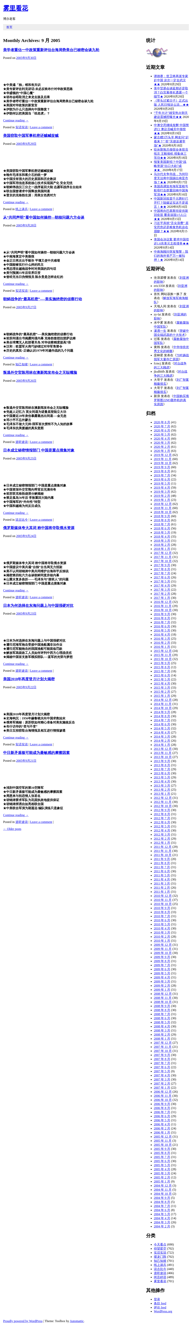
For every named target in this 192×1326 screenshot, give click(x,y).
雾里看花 (15, 8)
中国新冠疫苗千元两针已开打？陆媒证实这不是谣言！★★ (171, 202)
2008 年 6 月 (162, 1018)
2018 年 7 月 (162, 524)
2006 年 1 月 (162, 1132)
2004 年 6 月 (162, 1210)
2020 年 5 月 (162, 434)
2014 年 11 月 (163, 704)
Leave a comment (41, 127)
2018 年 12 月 (163, 504)
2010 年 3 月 (162, 932)
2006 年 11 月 (163, 1095)
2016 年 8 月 (162, 618)
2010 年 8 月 (162, 912)
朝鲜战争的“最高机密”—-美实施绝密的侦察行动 (42, 299)
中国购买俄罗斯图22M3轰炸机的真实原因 (171, 400)
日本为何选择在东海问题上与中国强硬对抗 (38, 606)
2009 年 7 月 (162, 965)
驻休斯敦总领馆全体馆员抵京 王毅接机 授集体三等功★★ (171, 153)
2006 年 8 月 (162, 1108)
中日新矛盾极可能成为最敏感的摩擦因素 (36, 753)
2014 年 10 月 (163, 708)
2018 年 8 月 (162, 520)
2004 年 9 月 (162, 1197)
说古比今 (21, 519)
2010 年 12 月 (163, 895)
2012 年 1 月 (162, 842)
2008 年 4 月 (162, 1026)
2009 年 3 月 (162, 981)
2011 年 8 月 (162, 863)
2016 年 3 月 (162, 638)
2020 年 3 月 (162, 442)
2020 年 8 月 (162, 422)
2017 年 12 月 (163, 553)
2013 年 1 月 (162, 793)
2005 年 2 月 (162, 1177)
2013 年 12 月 (163, 748)
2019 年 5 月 (162, 483)
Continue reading (16, 120)
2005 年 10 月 (163, 1144)
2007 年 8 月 (162, 1059)
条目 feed (160, 1303)
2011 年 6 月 (162, 871)
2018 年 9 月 (162, 516)
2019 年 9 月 (162, 467)
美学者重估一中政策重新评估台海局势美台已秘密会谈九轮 (51, 50)
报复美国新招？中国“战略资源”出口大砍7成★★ (170, 166)
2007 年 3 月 (162, 1079)
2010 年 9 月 (162, 908)
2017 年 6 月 (162, 577)
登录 (157, 1299)
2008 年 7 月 (162, 1014)
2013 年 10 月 (163, 757)
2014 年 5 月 (162, 728)
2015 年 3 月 (162, 687)
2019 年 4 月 (162, 487)
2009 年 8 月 (162, 961)
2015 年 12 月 (163, 651)
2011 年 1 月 (162, 891)
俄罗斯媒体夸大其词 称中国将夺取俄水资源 (38, 528)
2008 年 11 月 (163, 997)
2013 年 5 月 (162, 777)
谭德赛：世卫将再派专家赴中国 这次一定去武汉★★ (171, 80)
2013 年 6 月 (162, 773)
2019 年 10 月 (163, 463)
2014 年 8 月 (162, 716)
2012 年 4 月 (162, 830)
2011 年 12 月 (163, 846)
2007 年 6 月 (162, 1067)
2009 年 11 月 (163, 948)
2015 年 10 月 (163, 659)
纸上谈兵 (21, 209)
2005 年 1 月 (162, 1181)
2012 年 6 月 (162, 822)
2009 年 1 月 (162, 989)
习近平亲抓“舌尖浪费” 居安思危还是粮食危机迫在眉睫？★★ (171, 227)
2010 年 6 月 (162, 920)
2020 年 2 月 (162, 446)
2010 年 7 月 (162, 916)
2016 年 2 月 (162, 642)
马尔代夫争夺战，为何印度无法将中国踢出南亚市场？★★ (171, 178)
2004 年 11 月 (163, 1189)
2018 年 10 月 (163, 512)
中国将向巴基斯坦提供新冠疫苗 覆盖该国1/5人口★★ (171, 215)
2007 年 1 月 (162, 1087)
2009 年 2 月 (162, 985)
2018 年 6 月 (162, 528)
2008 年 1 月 (162, 1038)
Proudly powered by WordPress (22, 1321)
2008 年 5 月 (162, 1022)
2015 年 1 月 (162, 695)
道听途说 (21, 442)
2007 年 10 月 (163, 1051)
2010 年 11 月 (163, 899)
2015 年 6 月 (162, 675)
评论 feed (160, 1307)
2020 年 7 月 (162, 426)
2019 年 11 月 (163, 459)
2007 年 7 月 (162, 1063)
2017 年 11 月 (163, 557)
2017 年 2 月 (162, 593)
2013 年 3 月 (162, 785)
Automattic (77, 1321)
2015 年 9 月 (162, 663)
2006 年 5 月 (162, 1120)
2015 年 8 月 (162, 667)
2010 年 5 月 (162, 924)
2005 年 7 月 (162, 1157)
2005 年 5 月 (162, 1165)
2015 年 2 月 (162, 691)
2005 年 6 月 (162, 1161)
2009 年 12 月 (163, 944)
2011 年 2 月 (162, 887)
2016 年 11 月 (163, 606)
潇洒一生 (160, 330)
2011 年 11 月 (163, 851)
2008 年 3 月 (162, 1030)
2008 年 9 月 (162, 1006)
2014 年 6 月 (162, 724)
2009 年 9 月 (162, 957)
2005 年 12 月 (163, 1136)
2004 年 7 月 (162, 1206)
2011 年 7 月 (162, 867)
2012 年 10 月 (163, 806)
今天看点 (160, 1244)
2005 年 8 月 (162, 1153)
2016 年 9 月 (162, 614)
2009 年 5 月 (162, 973)
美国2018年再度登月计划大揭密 (29, 679)
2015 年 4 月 (162, 683)
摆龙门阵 (160, 1256)
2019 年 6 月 (162, 479)
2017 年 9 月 (162, 565)
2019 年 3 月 (162, 491)
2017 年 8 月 (162, 569)
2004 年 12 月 (163, 1185)
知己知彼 (21, 364)
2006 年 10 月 (163, 1100)
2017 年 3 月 (162, 589)
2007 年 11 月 (163, 1046)
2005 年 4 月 (162, 1169)
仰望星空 (160, 1248)
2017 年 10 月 (163, 561)
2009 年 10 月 (163, 953)
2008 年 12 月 (163, 993)
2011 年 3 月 (162, 883)
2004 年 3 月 (162, 1222)
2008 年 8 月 (162, 1010)
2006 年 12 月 (163, 1091)
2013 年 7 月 (162, 769)
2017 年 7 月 (162, 573)
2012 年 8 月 (162, 814)
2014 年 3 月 (162, 736)
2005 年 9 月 (162, 1148)
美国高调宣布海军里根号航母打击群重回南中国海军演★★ (171, 190)
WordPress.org (163, 1311)
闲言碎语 (160, 1277)
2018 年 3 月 (162, 540)
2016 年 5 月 (162, 630)
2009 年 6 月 (162, 969)
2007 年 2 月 (162, 1083)
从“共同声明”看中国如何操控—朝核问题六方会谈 (43, 217)
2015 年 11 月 (163, 655)
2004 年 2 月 (162, 1226)
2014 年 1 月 (162, 744)
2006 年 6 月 (162, 1116)
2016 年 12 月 (163, 602)
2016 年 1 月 (162, 646)
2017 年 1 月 (162, 597)
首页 (9, 27)
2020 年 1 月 (162, 450)
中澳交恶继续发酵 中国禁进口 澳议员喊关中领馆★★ (171, 129)
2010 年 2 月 (162, 936)
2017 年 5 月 (162, 581)
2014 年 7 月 (162, 720)
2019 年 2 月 (162, 495)
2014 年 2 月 (162, 740)
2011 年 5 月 (162, 875)
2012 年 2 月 (162, 838)
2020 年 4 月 (162, 438)
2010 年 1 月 (162, 940)
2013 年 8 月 (162, 765)
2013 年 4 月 (162, 781)
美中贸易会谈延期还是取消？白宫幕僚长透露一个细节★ (171, 92)
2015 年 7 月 (162, 671)
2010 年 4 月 (162, 928)
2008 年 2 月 (162, 1034)
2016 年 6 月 (162, 626)
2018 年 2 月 (162, 544)
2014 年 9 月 (162, 712)
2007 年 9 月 (162, 1055)
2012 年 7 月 (162, 818)
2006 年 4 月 (162, 1124)
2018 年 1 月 (162, 548)
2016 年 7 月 (162, 622)
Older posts (12, 829)
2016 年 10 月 (163, 610)
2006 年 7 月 (162, 1112)
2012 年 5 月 (162, 826)
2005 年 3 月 (162, 1173)
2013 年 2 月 (162, 789)
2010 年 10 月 (163, 904)
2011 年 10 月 (163, 855)
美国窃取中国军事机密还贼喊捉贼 (31, 136)
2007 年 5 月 (162, 1071)
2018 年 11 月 (163, 508)
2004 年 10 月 (163, 1193)
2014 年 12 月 (163, 699)
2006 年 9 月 (162, 1104)
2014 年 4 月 (162, 732)
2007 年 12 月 (163, 1042)
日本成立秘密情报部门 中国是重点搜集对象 (38, 450)
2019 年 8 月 (162, 471)
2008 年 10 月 (163, 1002)
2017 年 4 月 (162, 585)
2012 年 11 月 (163, 802)
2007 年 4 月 (162, 1075)
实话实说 (21, 127)
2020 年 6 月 (162, 430)
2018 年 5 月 (162, 532)
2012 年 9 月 (162, 810)
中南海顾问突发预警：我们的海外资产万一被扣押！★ (171, 255)
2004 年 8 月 (162, 1202)
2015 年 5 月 (162, 679)
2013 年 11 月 (163, 753)
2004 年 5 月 (162, 1214)
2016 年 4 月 (162, 634)
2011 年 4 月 (162, 879)
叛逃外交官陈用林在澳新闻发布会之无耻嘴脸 (40, 372)
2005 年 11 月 (163, 1140)
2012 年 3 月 (162, 834)
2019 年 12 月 (163, 455)
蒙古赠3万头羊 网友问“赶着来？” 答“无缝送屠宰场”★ (171, 141)
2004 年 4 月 (162, 1218)
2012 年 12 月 (163, 797)
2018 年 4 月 (162, 536)
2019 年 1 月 (162, 499)
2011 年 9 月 (162, 859)
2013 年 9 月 (162, 761)
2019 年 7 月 (162, 475)
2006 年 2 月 (162, 1128)
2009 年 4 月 (162, 977)
